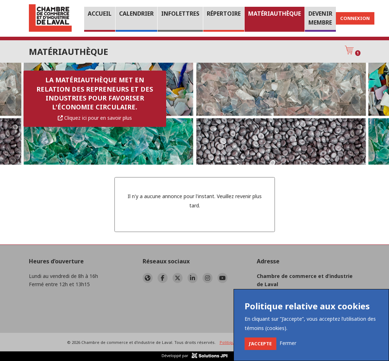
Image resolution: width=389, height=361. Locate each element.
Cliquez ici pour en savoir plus (95, 117)
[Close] (260, 343)
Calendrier (136, 13)
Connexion (355, 18)
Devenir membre (320, 18)
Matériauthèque (274, 13)
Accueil (100, 13)
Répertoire (224, 13)
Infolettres (180, 13)
